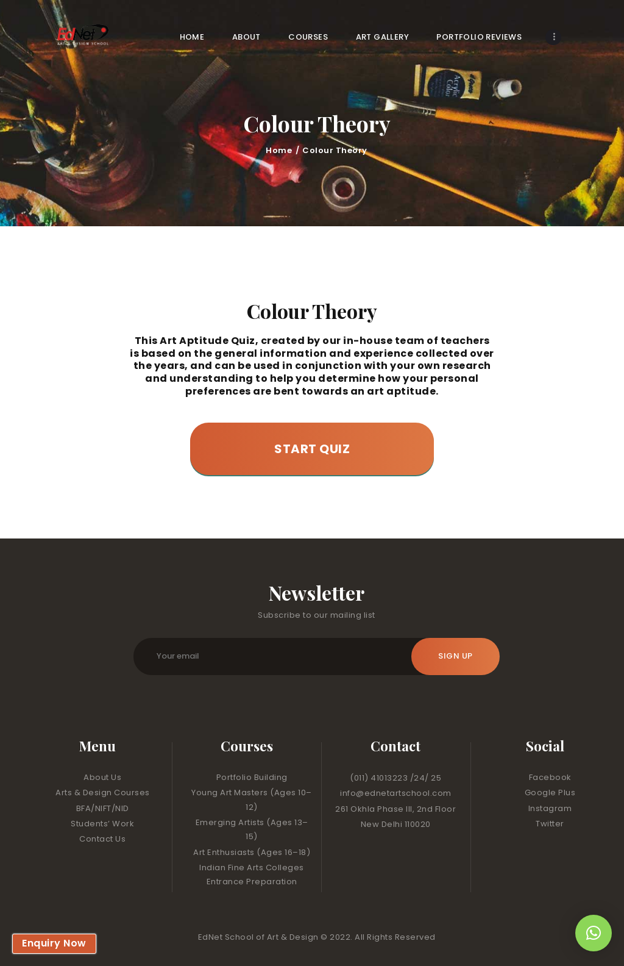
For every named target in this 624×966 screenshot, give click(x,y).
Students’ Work (102, 823)
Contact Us (102, 839)
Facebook (550, 777)
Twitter (550, 823)
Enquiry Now (54, 943)
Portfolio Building (252, 777)
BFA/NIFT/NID (102, 808)
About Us (102, 777)
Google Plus (550, 792)
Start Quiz (312, 448)
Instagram (550, 808)
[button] (593, 933)
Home (279, 150)
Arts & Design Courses (102, 792)
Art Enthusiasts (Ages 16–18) (251, 852)
